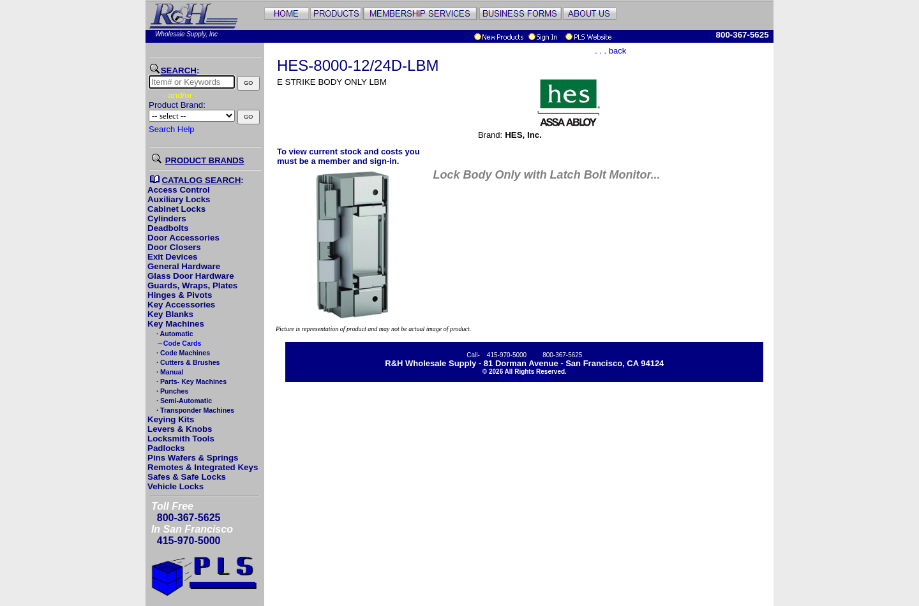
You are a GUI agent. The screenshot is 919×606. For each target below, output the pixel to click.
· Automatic (173, 333)
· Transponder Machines (194, 410)
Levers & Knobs (179, 429)
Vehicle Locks (175, 486)
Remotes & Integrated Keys (202, 467)
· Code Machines (182, 353)
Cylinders (166, 218)
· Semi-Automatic (183, 400)
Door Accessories (183, 237)
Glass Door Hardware (190, 276)
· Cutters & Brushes (187, 362)
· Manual (169, 372)
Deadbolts (167, 228)
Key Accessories (181, 304)
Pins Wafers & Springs (192, 457)
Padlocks (166, 448)
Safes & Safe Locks (186, 477)
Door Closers (174, 247)
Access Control (178, 190)
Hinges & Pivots (179, 295)
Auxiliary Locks (179, 199)
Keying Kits (170, 419)
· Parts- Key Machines (190, 381)
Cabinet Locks (176, 209)
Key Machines (175, 324)
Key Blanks (170, 314)
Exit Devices (172, 257)
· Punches (171, 391)
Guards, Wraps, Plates (192, 285)
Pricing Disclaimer (524, 378)
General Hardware (183, 266)
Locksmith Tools (180, 438)
